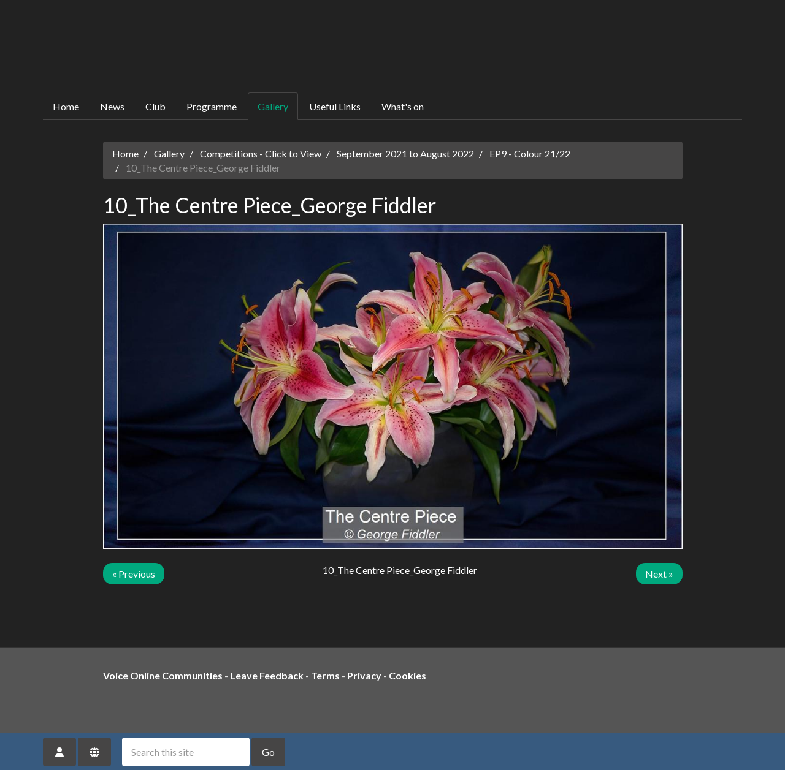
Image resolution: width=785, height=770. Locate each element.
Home (66, 106)
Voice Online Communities (163, 675)
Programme (211, 106)
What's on (402, 106)
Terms (325, 675)
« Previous (133, 573)
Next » (659, 573)
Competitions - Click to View (260, 153)
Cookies (407, 675)
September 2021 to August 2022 (405, 153)
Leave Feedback (267, 675)
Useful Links (335, 106)
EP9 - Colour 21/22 (529, 153)
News (112, 106)
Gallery (273, 106)
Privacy (364, 675)
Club (155, 106)
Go (268, 752)
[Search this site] (186, 752)
